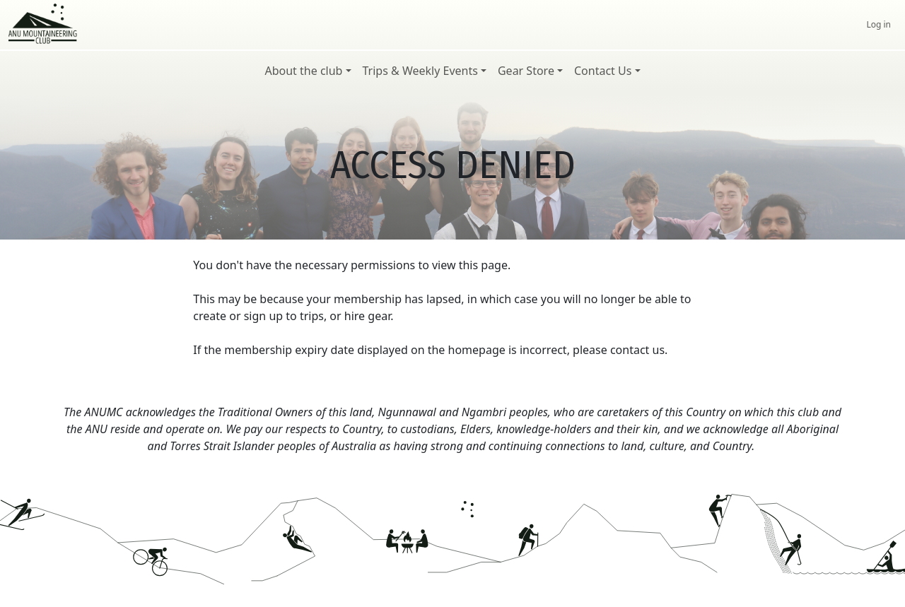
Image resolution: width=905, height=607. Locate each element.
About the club (303, 70)
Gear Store (526, 70)
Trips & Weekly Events (420, 70)
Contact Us (602, 70)
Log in (878, 24)
